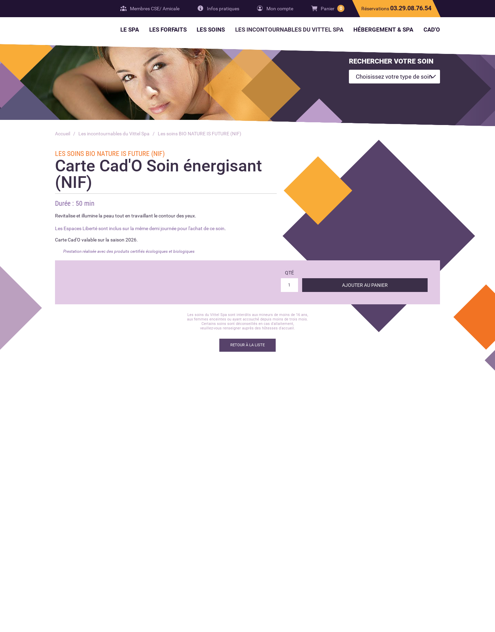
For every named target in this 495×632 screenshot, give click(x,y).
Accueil (62, 133)
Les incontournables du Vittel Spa (114, 133)
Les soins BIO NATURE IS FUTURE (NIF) (199, 133)
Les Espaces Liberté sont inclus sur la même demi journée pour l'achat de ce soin (139, 228)
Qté (289, 272)
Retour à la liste (247, 345)
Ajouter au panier (365, 285)
